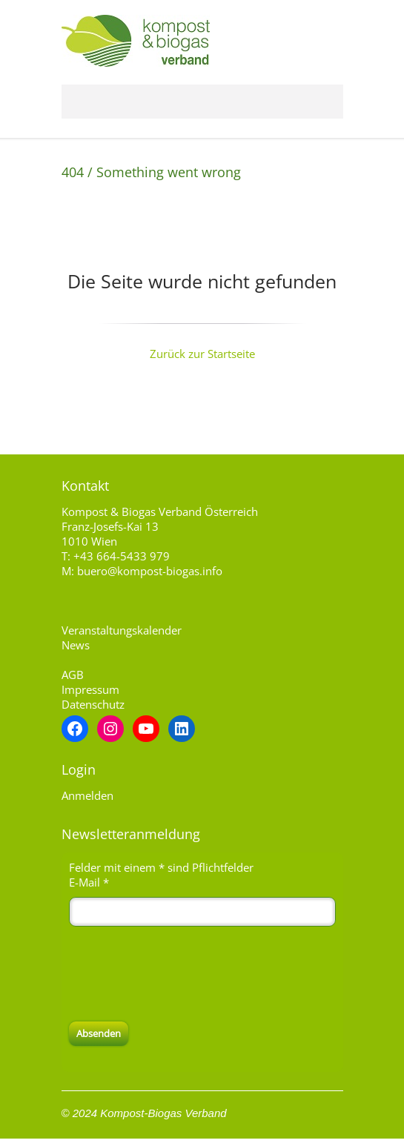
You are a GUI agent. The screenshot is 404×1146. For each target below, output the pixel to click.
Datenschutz (93, 704)
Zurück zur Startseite (202, 353)
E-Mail (89, 882)
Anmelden (87, 795)
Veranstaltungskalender (122, 630)
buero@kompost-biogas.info (149, 570)
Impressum (90, 689)
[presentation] (181, 974)
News (76, 644)
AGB (73, 674)
